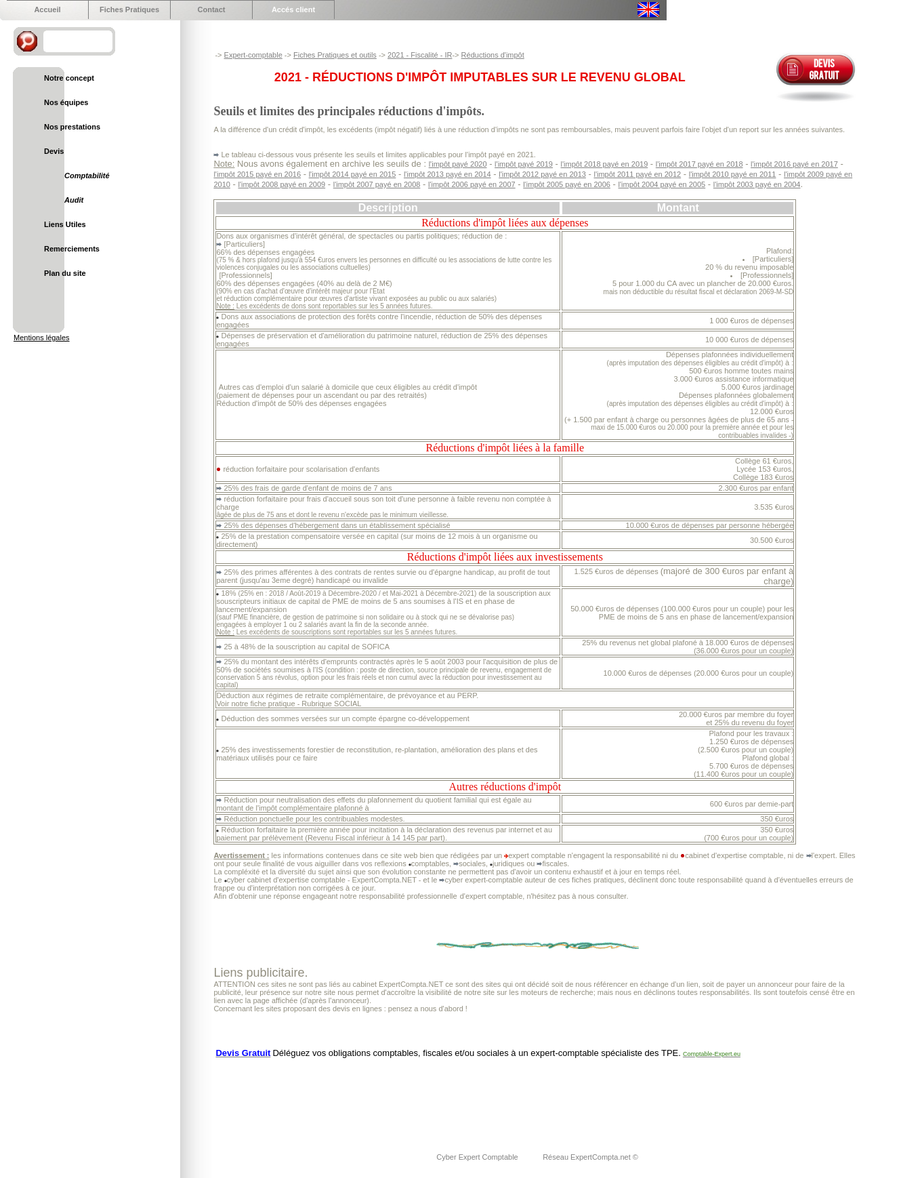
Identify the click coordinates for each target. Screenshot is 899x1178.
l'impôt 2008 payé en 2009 (281, 184)
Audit (73, 200)
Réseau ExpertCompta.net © (590, 1157)
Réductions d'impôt (492, 55)
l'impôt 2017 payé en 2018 (699, 164)
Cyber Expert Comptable (478, 1157)
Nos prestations (72, 127)
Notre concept (69, 78)
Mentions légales (42, 337)
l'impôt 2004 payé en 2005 (662, 184)
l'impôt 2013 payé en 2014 (447, 174)
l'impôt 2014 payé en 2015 (352, 174)
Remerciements (72, 249)
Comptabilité (87, 175)
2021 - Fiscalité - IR (420, 55)
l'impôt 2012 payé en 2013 (542, 174)
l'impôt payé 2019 (524, 164)
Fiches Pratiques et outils (335, 55)
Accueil (47, 9)
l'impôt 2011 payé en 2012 (637, 174)
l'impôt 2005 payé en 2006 (566, 184)
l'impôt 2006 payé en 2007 (472, 184)
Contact (212, 9)
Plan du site (65, 273)
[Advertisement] (460, 1096)
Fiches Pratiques (129, 9)
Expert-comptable (253, 55)
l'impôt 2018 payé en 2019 (604, 164)
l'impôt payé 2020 (458, 164)
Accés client (293, 9)
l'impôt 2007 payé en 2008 (377, 184)
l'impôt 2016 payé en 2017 (794, 164)
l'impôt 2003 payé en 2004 (757, 184)
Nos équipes (66, 102)
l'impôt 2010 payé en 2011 (732, 174)
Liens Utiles (65, 224)
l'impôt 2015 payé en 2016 (257, 174)
